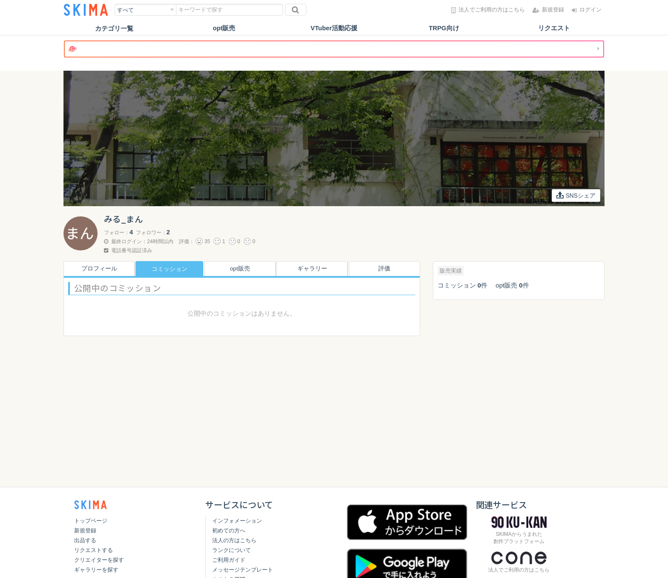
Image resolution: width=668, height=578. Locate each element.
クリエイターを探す (99, 560)
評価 (386, 268)
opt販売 (224, 28)
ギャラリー (314, 268)
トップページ (90, 521)
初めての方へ (228, 530)
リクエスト (554, 28)
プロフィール (97, 268)
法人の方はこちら (234, 540)
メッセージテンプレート (242, 569)
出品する (85, 540)
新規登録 (85, 530)
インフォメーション (237, 521)
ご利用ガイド (228, 560)
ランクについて (231, 550)
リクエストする (93, 550)
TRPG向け (444, 28)
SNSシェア (576, 195)
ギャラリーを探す (96, 569)
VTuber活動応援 (334, 28)
